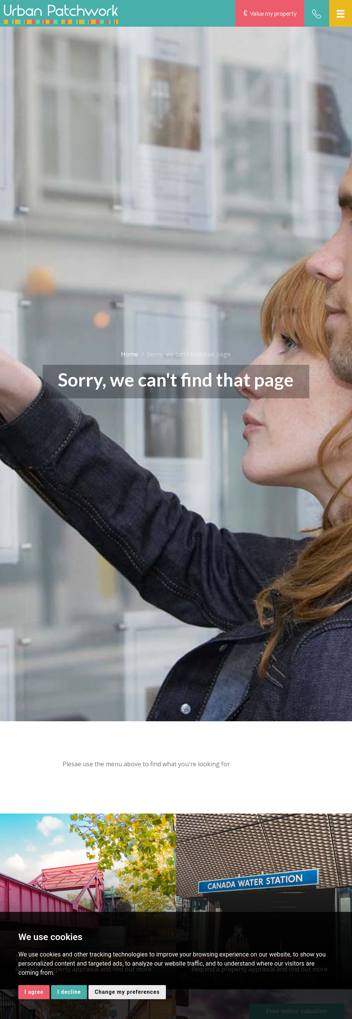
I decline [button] (69, 992)
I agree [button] (33, 992)
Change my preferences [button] (127, 992)
